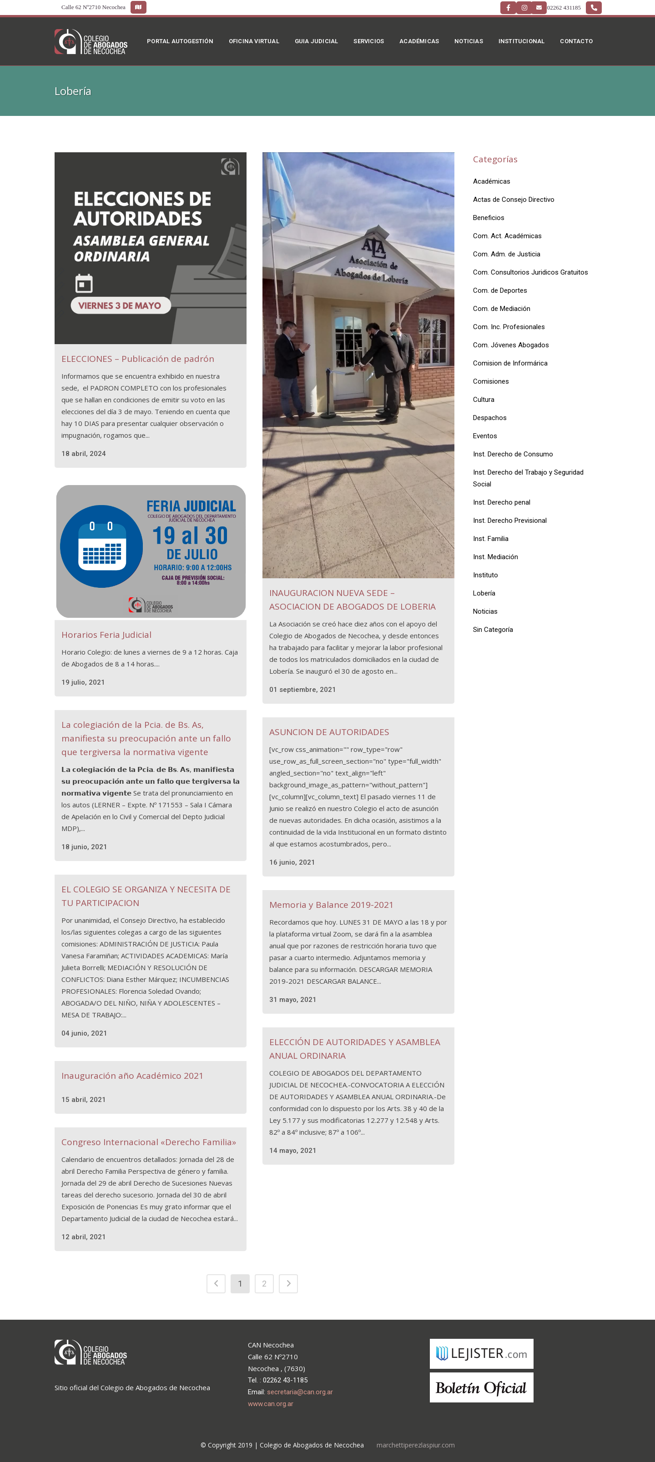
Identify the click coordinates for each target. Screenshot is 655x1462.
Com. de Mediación (501, 309)
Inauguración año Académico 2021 (132, 1075)
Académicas (491, 181)
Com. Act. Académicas (507, 236)
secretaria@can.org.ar (300, 1392)
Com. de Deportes (500, 290)
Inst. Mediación (495, 557)
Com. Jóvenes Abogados (511, 345)
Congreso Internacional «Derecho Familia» (148, 1142)
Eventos (485, 436)
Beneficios (488, 218)
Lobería (484, 593)
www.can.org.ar (270, 1404)
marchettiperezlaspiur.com (416, 1445)
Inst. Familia (491, 539)
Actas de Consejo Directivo (513, 199)
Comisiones (491, 381)
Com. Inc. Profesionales (509, 327)
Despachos (490, 418)
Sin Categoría (493, 630)
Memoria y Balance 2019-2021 (331, 905)
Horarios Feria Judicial (106, 635)
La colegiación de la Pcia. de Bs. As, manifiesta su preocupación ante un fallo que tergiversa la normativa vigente (146, 738)
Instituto (485, 575)
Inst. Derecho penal (501, 502)
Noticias (485, 611)
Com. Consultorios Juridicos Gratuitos (530, 272)
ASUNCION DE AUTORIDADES (329, 732)
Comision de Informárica (510, 363)
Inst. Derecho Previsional (510, 520)
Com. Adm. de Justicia (506, 254)
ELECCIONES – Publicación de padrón (137, 359)
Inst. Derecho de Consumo (513, 454)
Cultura (483, 400)
